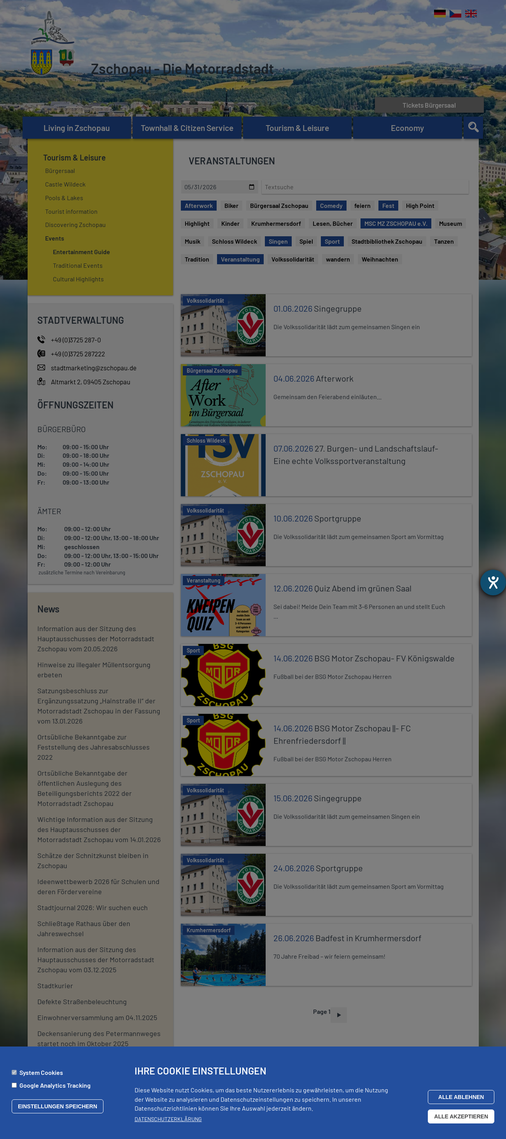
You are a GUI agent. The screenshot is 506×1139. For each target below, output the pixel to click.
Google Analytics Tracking (55, 1085)
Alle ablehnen (461, 1097)
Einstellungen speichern (57, 1106)
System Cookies (41, 1072)
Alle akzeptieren (461, 1116)
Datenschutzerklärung (168, 1119)
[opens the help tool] (493, 582)
